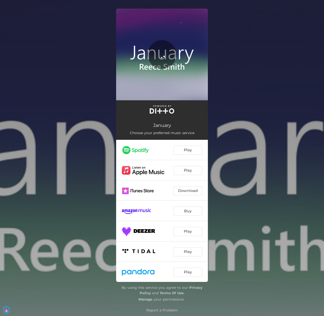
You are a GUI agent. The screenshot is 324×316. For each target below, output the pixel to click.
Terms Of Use (172, 293)
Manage (145, 299)
